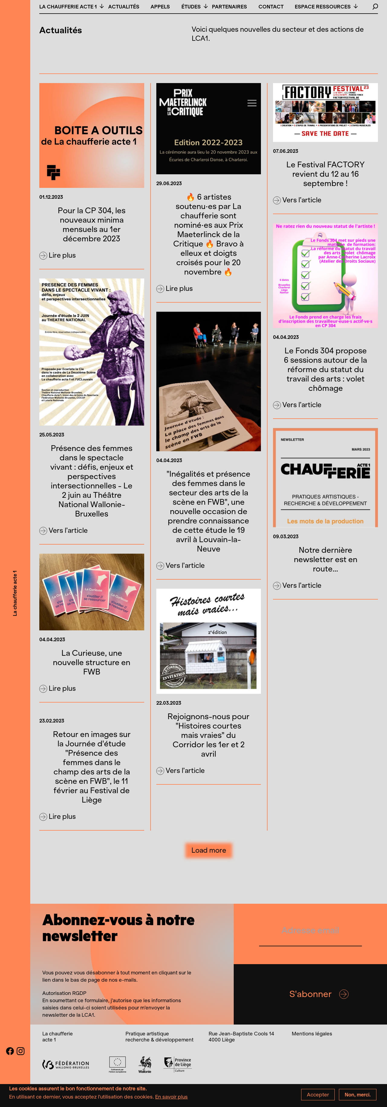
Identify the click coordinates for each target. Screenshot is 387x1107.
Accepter (318, 1096)
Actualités (123, 7)
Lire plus (57, 255)
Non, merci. (358, 1096)
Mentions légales (312, 1034)
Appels (160, 7)
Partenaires (229, 7)
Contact (271, 7)
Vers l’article (297, 200)
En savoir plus (171, 1098)
